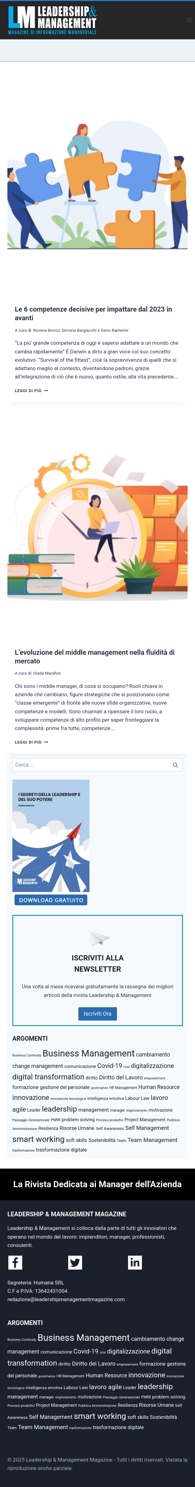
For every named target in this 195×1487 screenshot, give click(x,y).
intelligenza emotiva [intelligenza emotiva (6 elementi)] (105, 1098)
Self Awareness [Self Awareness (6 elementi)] (110, 1128)
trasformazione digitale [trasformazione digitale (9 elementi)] (61, 1150)
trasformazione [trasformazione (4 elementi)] (23, 1150)
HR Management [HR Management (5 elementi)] (123, 1088)
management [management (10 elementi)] (93, 1110)
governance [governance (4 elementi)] (99, 1088)
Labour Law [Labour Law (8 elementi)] (137, 1098)
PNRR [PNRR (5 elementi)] (55, 1120)
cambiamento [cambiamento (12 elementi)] (153, 1054)
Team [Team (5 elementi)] (121, 1141)
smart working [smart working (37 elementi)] (38, 1139)
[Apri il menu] (189, 20)
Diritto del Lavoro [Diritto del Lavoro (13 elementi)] (121, 1077)
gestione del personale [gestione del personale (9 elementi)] (64, 1087)
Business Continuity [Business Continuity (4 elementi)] (26, 1055)
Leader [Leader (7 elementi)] (33, 1110)
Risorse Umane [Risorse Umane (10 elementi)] (77, 1128)
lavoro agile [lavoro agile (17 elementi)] (105, 1387)
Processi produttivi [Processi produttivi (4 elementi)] (109, 1120)
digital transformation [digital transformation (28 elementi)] (48, 1076)
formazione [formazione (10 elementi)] (25, 1087)
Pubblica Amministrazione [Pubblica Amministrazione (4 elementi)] (97, 1406)
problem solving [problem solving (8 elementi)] (78, 1119)
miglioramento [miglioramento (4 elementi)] (136, 1111)
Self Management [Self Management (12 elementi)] (147, 1128)
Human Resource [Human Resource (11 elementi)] (159, 1087)
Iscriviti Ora (98, 1013)
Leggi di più (31, 390)
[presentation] (97, 185)
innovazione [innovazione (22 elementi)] (30, 1097)
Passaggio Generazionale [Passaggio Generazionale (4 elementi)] (30, 1120)
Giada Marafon (46, 673)
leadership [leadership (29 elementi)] (59, 1108)
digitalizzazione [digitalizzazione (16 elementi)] (152, 1065)
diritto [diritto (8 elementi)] (92, 1078)
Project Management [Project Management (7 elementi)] (145, 1119)
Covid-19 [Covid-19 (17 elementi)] (109, 1065)
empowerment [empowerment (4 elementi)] (154, 1078)
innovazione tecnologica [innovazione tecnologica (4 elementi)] (68, 1099)
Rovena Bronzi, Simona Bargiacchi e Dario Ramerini (80, 330)
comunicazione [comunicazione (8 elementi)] (80, 1066)
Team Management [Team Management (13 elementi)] (152, 1140)
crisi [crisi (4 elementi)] (126, 1067)
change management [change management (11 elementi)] (37, 1066)
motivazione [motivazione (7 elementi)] (160, 1110)
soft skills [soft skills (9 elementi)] (76, 1140)
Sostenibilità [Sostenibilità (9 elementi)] (101, 1140)
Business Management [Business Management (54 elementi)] (89, 1053)
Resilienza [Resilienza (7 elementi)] (48, 1128)
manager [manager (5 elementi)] (117, 1110)
